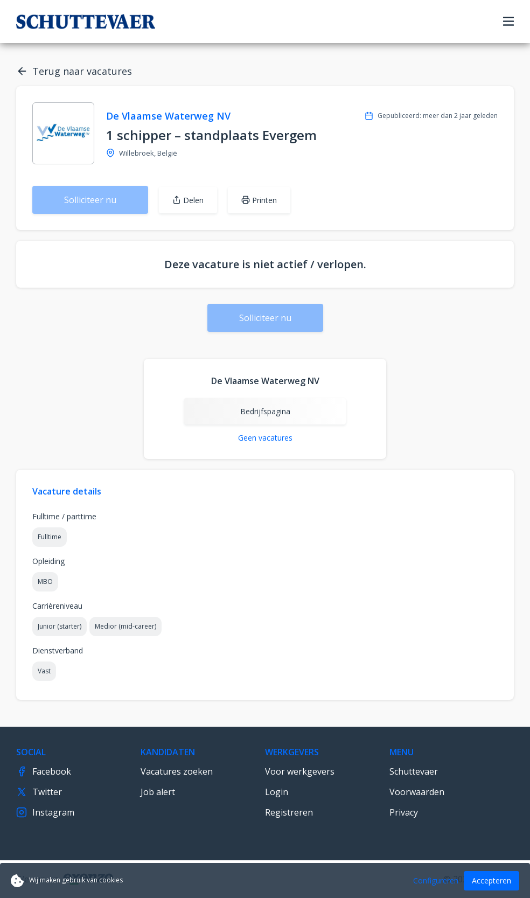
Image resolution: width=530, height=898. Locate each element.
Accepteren (491, 880)
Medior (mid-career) (125, 626)
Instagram (45, 812)
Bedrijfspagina (265, 411)
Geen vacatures (265, 438)
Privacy (403, 812)
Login (276, 792)
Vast (44, 671)
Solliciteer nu (90, 200)
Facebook (43, 771)
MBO (45, 581)
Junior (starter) (59, 626)
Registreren (289, 812)
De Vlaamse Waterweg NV (168, 115)
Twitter (39, 792)
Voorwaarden (416, 792)
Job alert (158, 792)
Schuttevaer (413, 771)
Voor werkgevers (299, 771)
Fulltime (49, 536)
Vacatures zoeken (177, 771)
